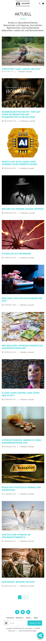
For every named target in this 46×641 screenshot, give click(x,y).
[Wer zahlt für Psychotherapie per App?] (23, 299)
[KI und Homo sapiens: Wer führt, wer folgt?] (23, 394)
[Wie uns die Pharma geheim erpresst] (23, 209)
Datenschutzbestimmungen (28, 631)
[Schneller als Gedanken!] (23, 253)
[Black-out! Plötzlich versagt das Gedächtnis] (23, 488)
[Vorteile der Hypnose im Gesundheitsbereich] (23, 536)
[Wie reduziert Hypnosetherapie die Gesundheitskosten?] (23, 347)
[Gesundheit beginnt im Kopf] (23, 582)
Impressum (11, 631)
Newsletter (34, 623)
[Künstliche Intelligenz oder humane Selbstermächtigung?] (23, 163)
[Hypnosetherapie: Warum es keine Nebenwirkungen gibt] (23, 441)
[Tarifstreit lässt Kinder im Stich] (23, 69)
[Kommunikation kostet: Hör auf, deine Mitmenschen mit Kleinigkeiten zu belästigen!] (23, 114)
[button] (3, 3)
